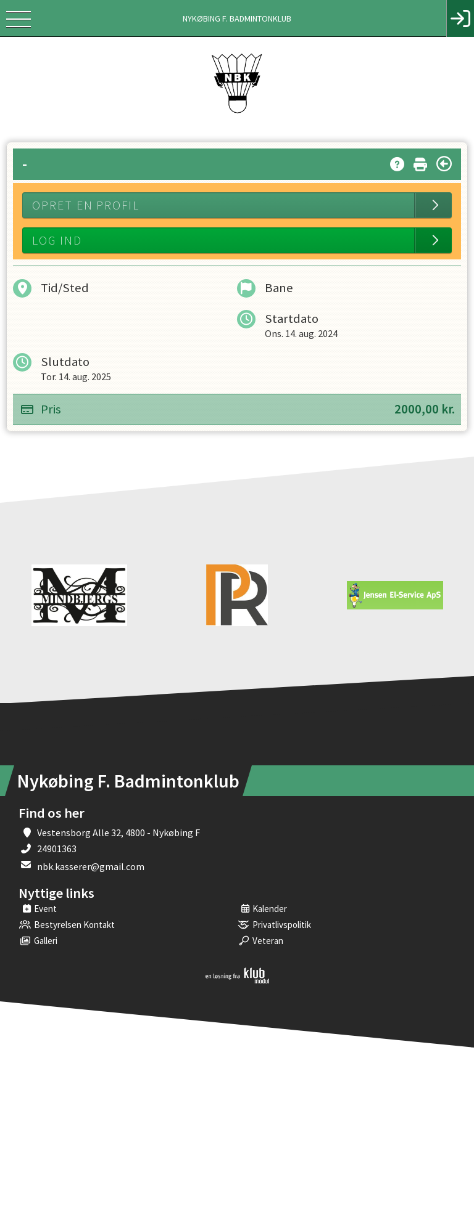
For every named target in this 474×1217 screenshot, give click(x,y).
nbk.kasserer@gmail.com (90, 866)
